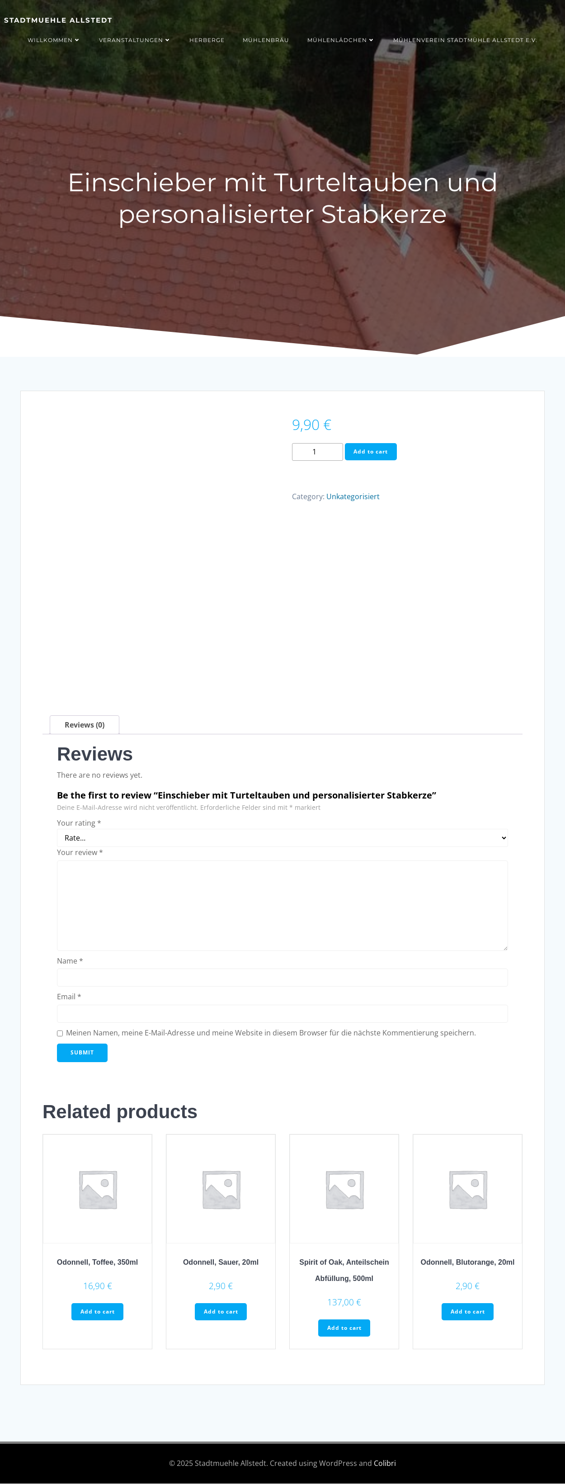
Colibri (385, 1464)
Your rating (79, 823)
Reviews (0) (84, 725)
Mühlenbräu (266, 40)
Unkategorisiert (353, 497)
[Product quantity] (317, 452)
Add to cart (370, 451)
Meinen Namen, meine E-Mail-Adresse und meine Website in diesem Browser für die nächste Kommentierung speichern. (271, 1033)
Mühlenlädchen (341, 40)
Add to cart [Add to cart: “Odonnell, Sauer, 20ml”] (221, 1312)
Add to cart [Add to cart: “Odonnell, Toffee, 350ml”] (97, 1312)
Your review (80, 853)
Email (69, 997)
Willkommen (54, 40)
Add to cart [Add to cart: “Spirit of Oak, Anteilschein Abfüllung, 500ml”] (344, 1328)
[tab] (84, 724)
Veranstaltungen (135, 40)
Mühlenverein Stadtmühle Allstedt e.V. (465, 40)
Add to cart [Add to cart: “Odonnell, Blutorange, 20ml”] (468, 1312)
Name (70, 961)
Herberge (207, 40)
